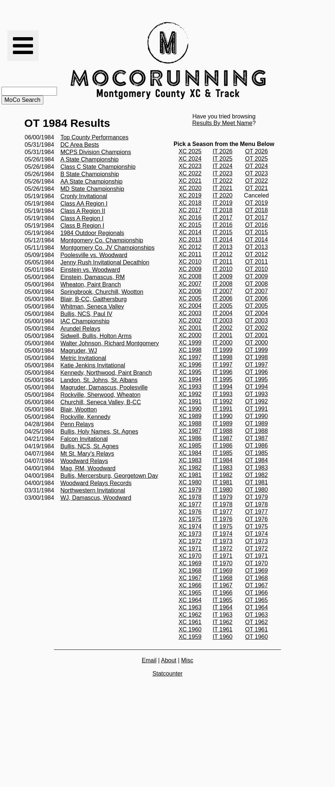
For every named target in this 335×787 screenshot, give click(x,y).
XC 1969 (190, 563)
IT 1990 (222, 416)
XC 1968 (190, 570)
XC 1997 (190, 357)
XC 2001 (190, 328)
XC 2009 (190, 269)
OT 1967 (256, 585)
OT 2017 (256, 217)
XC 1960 (190, 629)
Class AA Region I (83, 203)
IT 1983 (222, 467)
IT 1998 (222, 357)
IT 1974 (222, 534)
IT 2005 (222, 306)
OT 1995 (256, 379)
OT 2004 (256, 313)
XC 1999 (190, 342)
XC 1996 (190, 365)
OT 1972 (256, 548)
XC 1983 (190, 460)
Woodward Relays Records (96, 483)
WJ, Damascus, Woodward (95, 498)
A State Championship (89, 159)
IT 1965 (222, 600)
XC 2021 (190, 181)
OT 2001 (256, 335)
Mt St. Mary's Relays (87, 454)
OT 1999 (256, 350)
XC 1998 (190, 350)
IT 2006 (222, 298)
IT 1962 (222, 622)
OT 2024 (256, 166)
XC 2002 (190, 320)
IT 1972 (222, 548)
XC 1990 (190, 409)
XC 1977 (190, 504)
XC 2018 (190, 203)
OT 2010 (256, 269)
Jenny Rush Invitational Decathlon (104, 262)
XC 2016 (190, 217)
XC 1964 (190, 600)
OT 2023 (256, 173)
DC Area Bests (79, 145)
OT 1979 (256, 497)
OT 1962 (256, 622)
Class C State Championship (98, 167)
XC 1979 (190, 490)
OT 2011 (256, 262)
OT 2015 (256, 232)
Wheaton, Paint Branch (90, 284)
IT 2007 (222, 291)
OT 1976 (256, 519)
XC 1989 (190, 416)
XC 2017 (190, 210)
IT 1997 (222, 365)
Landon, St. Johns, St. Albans (99, 380)
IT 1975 (222, 526)
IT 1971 (222, 556)
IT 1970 (222, 563)
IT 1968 (222, 578)
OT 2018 (256, 210)
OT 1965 (256, 600)
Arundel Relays (80, 328)
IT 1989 (222, 423)
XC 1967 (190, 578)
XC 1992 (190, 394)
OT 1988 (256, 431)
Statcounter (168, 673)
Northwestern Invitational (92, 490)
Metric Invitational (83, 358)
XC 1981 (190, 475)
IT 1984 (222, 460)
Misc (187, 660)
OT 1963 (256, 615)
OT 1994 (256, 387)
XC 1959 (190, 637)
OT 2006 (256, 298)
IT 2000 (222, 342)
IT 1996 (222, 372)
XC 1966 (190, 585)
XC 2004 (190, 306)
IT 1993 (222, 394)
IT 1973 (222, 541)
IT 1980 (222, 490)
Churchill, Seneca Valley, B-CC (100, 402)
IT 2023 (222, 173)
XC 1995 (190, 372)
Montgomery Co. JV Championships (107, 248)
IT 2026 (222, 151)
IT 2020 (222, 195)
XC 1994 (190, 379)
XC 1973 (190, 534)
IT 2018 (222, 210)
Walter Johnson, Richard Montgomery (109, 343)
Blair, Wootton (78, 409)
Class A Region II (82, 211)
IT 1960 (222, 637)
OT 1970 (256, 563)
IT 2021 (222, 188)
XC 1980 (190, 482)
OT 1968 (256, 578)
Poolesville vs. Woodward (93, 255)
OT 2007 (256, 291)
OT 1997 (256, 365)
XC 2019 (190, 195)
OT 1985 (256, 453)
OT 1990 (256, 416)
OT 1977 (256, 512)
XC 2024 (190, 159)
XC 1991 (190, 401)
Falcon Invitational (84, 439)
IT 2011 (222, 262)
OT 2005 (256, 306)
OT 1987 (256, 438)
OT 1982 (256, 475)
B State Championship (89, 174)
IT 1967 (222, 585)
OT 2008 (256, 284)
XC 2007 (190, 284)
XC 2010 (190, 262)
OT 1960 (256, 637)
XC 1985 (190, 445)
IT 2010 (222, 269)
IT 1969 (222, 570)
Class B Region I (82, 225)
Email (149, 660)
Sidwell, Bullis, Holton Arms (96, 336)
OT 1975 (256, 526)
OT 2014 (256, 239)
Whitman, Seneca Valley (92, 306)
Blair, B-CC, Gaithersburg (93, 299)
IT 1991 (222, 409)
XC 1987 (190, 431)
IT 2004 (222, 313)
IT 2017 (222, 217)
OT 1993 (256, 394)
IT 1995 (222, 379)
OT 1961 (256, 629)
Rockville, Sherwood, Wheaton (100, 395)
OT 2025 (256, 159)
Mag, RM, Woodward (87, 468)
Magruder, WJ (78, 351)
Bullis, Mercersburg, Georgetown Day (109, 476)
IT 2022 (222, 181)
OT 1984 (256, 460)
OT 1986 (256, 445)
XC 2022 (190, 173)
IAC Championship (84, 321)
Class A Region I (81, 218)
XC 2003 (190, 313)
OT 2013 (256, 247)
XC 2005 (190, 298)
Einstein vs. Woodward (90, 270)
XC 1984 (190, 453)
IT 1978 (222, 504)
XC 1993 (190, 387)
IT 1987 (222, 438)
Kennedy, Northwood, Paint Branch (106, 373)
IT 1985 (222, 453)
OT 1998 (256, 357)
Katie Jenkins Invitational (92, 365)
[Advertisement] (306, 61)
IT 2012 (222, 254)
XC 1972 (190, 541)
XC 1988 (190, 423)
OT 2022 (256, 181)
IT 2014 (222, 239)
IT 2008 (222, 284)
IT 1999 (222, 350)
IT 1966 (222, 593)
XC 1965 (190, 593)
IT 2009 (222, 276)
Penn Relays (77, 424)
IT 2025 (222, 159)
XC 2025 (190, 151)
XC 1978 (190, 497)
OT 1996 (256, 372)
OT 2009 (256, 276)
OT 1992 (256, 401)
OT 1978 (256, 504)
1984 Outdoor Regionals (92, 233)
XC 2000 (190, 335)
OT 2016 (256, 225)
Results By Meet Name (222, 123)
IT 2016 (222, 225)
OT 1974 (256, 534)
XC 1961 (190, 622)
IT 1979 (222, 497)
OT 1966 (256, 593)
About (169, 660)
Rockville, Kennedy (85, 417)
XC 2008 (190, 276)
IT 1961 (222, 629)
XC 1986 (190, 438)
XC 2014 (190, 232)
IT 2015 (222, 232)
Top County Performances (94, 137)
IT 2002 (222, 328)
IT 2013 (222, 247)
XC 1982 (190, 467)
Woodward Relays (84, 461)
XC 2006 (190, 291)
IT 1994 (222, 387)
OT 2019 (256, 203)
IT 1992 (222, 401)
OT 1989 (256, 423)
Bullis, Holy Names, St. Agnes (99, 431)
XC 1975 (190, 519)
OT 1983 (256, 467)
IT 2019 (222, 203)
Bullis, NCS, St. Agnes (89, 446)
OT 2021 (256, 188)
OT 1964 (256, 607)
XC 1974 (190, 526)
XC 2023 (190, 166)
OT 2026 (256, 151)
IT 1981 (222, 482)
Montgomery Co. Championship (101, 240)
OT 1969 (256, 570)
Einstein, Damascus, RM (92, 277)
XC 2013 (190, 239)
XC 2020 (190, 188)
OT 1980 (256, 490)
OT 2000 (256, 342)
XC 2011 (190, 254)
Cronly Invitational (83, 196)
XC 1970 (190, 556)
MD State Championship (92, 189)
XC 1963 (190, 607)
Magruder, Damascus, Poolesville (103, 387)
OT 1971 (256, 556)
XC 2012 (190, 247)
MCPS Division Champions (95, 152)
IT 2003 (222, 320)
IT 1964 (222, 607)
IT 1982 (222, 475)
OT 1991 (256, 409)
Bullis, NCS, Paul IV (86, 314)
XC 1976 (190, 512)
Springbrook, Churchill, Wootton (101, 292)
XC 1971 (190, 548)
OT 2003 (256, 320)
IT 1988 (222, 431)
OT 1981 (256, 482)
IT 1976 (222, 519)
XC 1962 (190, 615)
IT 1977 (222, 512)
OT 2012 (256, 254)
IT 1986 (222, 445)
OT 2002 (256, 328)
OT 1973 (256, 541)
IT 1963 (222, 615)
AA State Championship (91, 181)
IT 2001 (222, 335)
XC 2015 (190, 225)
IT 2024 (222, 166)
